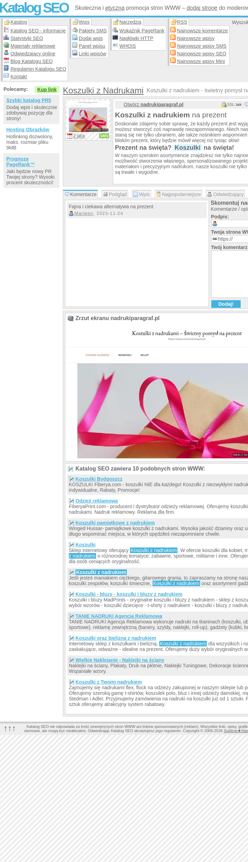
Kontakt (18, 76)
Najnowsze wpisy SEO (201, 53)
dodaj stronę (202, 8)
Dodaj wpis (91, 38)
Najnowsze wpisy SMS (202, 46)
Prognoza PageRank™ (20, 161)
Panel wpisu (92, 46)
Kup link (47, 89)
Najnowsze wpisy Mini (201, 61)
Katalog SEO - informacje (38, 30)
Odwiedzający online (32, 53)
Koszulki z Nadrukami (103, 90)
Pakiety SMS (93, 30)
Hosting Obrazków (27, 129)
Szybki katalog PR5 (28, 100)
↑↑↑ (9, 728)
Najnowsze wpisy (195, 38)
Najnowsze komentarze (202, 30)
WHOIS (127, 46)
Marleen (83, 213)
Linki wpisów (93, 53)
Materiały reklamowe (32, 46)
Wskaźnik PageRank (142, 30)
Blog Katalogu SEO (31, 61)
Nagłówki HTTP (136, 38)
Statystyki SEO (26, 38)
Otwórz (153, 104)
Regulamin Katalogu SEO (38, 69)
